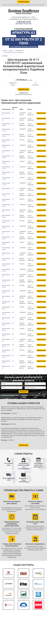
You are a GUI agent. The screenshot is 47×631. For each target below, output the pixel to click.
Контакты (41, 4)
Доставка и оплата (31, 4)
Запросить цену (23, 89)
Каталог (11, 4)
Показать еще (23, 445)
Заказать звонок (23, 1)
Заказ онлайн (20, 4)
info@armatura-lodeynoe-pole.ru (23, 24)
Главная (5, 4)
